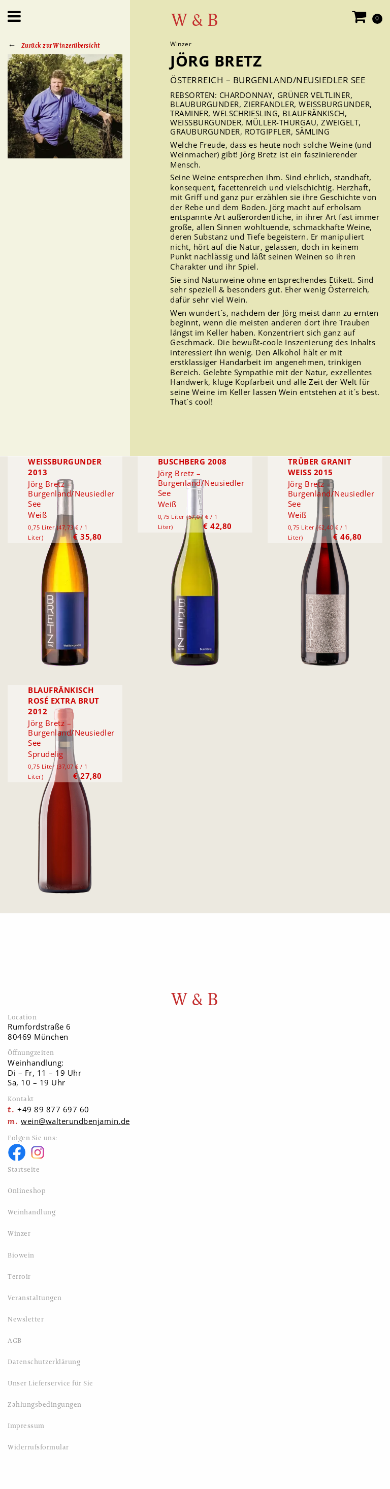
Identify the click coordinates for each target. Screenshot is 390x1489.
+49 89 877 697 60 (53, 1109)
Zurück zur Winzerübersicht (61, 45)
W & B (195, 20)
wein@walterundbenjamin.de (75, 1121)
